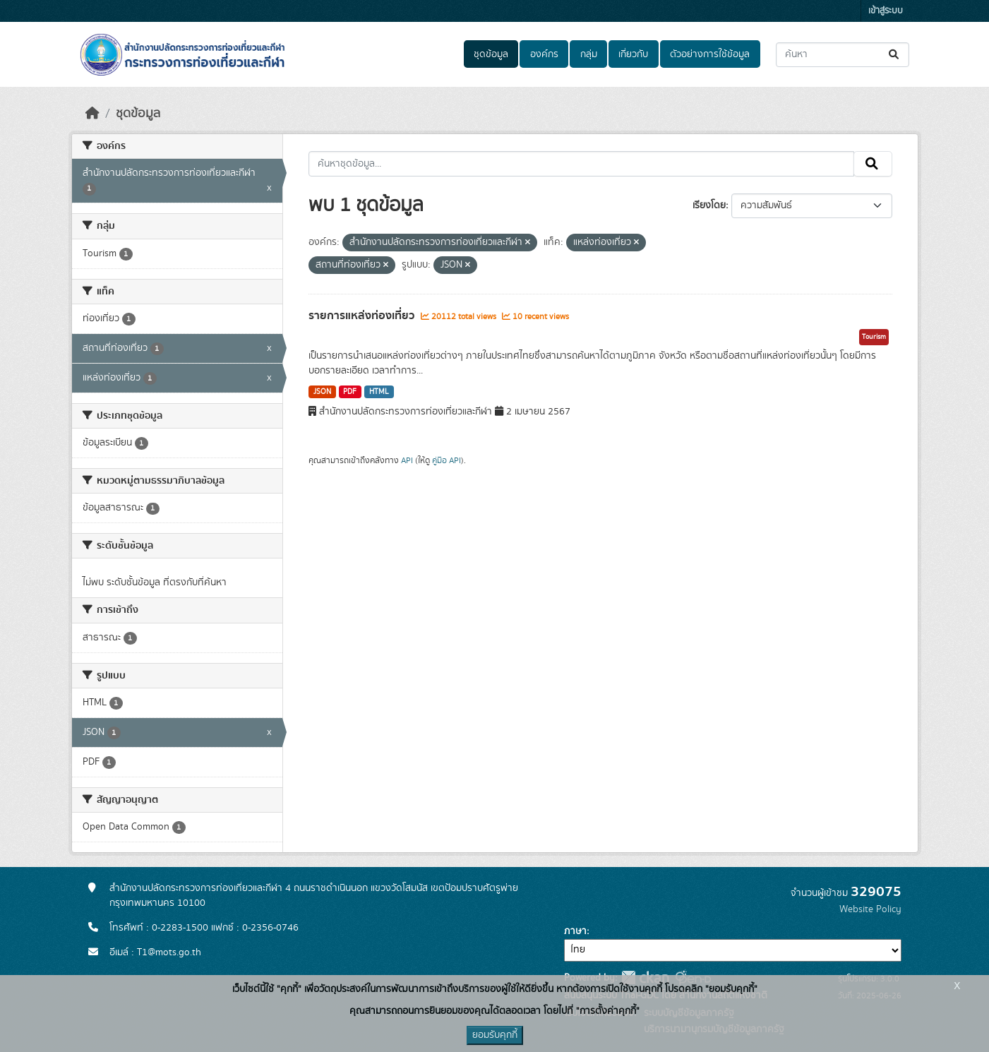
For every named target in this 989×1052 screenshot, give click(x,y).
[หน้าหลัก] (92, 113)
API (407, 460)
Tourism (874, 337)
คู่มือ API (446, 460)
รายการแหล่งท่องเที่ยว (362, 315)
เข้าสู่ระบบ (885, 11)
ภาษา (575, 931)
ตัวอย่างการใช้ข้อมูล (710, 54)
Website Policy (870, 909)
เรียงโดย (709, 205)
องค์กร (544, 54)
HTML (379, 392)
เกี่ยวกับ (633, 54)
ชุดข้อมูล (491, 54)
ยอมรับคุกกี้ (494, 1035)
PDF (349, 392)
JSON (322, 392)
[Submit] (895, 54)
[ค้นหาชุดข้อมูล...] (842, 54)
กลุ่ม (588, 54)
